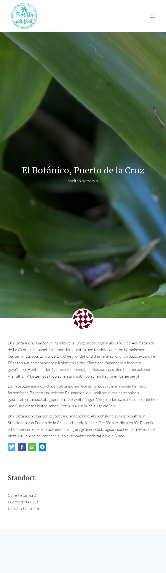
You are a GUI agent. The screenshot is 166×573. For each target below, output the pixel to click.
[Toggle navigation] (152, 16)
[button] (11, 447)
